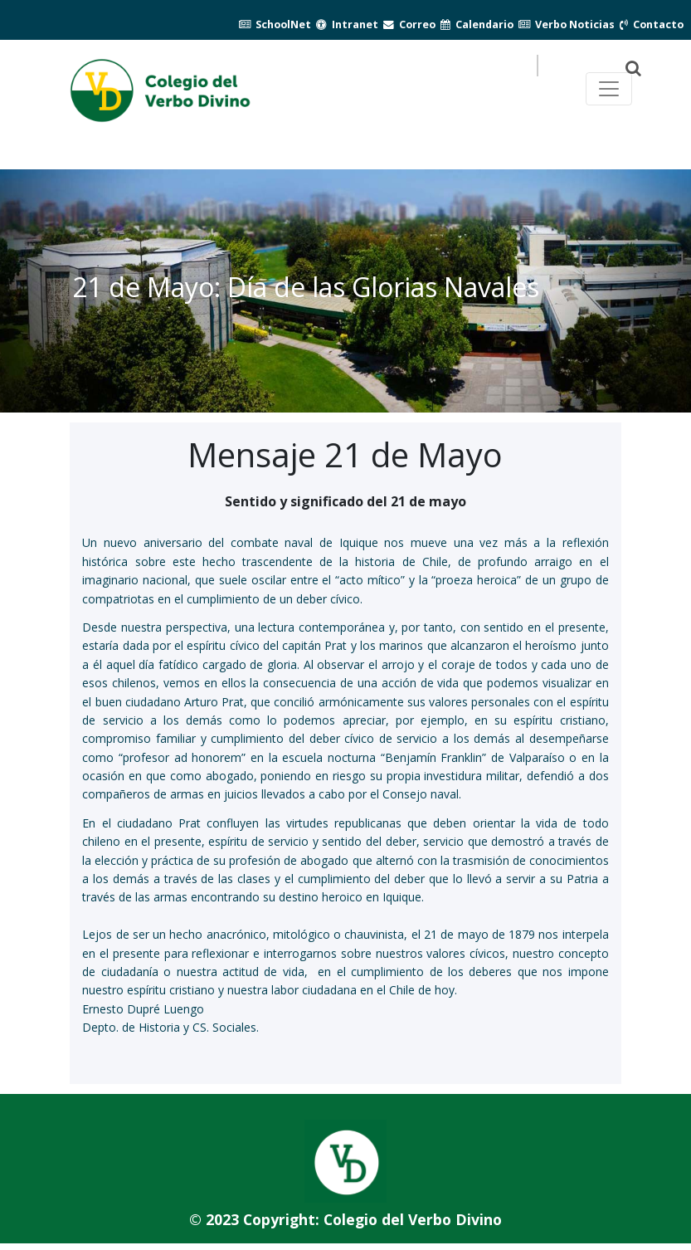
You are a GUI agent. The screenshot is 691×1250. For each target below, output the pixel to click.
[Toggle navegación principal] (609, 88)
